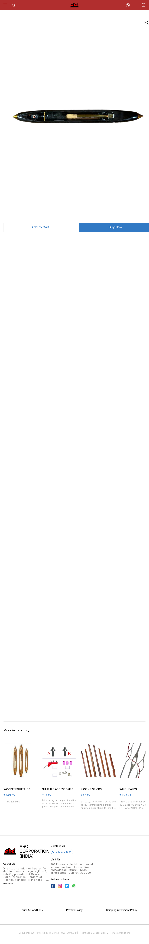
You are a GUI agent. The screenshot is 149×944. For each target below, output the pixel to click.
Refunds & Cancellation (94, 933)
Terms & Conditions (120, 933)
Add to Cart (40, 227)
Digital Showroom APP (63, 933)
